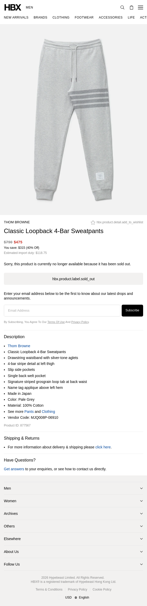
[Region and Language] (73, 598)
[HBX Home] (13, 7)
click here (103, 447)
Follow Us (12, 564)
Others (9, 526)
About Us (11, 552)
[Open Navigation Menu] (140, 7)
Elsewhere (12, 539)
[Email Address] (62, 311)
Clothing (48, 411)
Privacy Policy (80, 321)
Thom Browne (17, 222)
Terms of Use (56, 321)
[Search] (122, 7)
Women (10, 501)
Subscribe (132, 310)
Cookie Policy (102, 589)
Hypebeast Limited (62, 577)
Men (29, 7)
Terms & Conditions (49, 589)
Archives (11, 513)
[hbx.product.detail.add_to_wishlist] (117, 223)
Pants (29, 411)
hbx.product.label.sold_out (73, 279)
